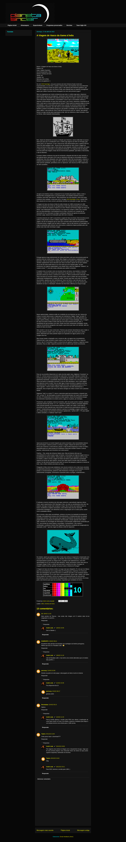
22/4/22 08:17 (56, 691)
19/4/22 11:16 (60, 655)
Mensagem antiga (83, 830)
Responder (44, 620)
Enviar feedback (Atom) (66, 836)
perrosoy (44, 670)
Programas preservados (54, 25)
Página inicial (12, 25)
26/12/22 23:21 (60, 766)
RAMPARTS (45, 641)
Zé (42, 613)
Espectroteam (37, 25)
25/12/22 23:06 (60, 746)
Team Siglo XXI (81, 25)
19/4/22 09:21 (53, 641)
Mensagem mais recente (45, 830)
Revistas (69, 25)
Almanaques (25, 25)
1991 (42, 603)
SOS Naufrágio (45, 84)
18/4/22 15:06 (60, 628)
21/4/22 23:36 (60, 683)
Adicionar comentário (43, 779)
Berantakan (44, 704)
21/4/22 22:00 (51, 670)
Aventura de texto (50, 603)
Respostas (46, 624)
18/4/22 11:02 (47, 613)
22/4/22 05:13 (53, 704)
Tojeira (43, 734)
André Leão (49, 628)
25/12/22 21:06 (50, 734)
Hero (78, 199)
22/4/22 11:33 (60, 717)
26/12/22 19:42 (55, 758)
